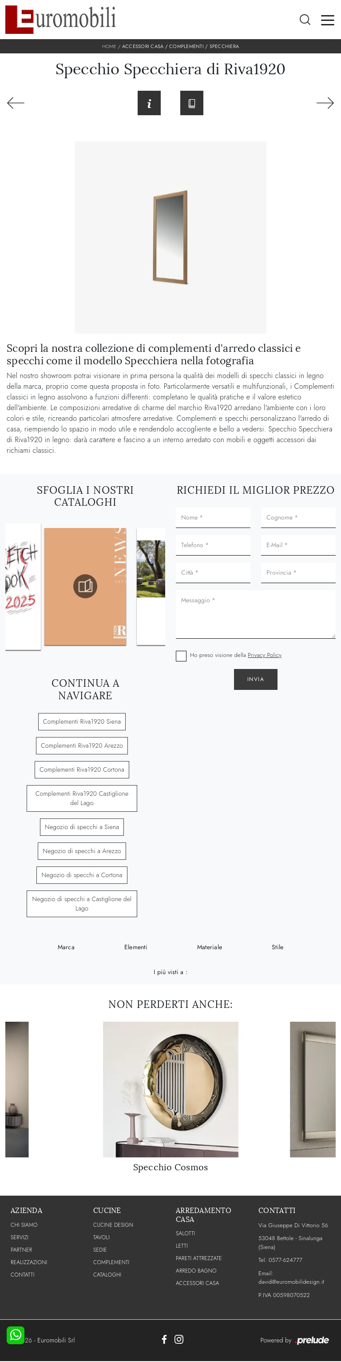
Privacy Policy (265, 656)
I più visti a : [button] (170, 972)
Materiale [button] (209, 947)
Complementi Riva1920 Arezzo (82, 746)
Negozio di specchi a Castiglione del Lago (81, 904)
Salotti (185, 1234)
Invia (256, 680)
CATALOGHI (107, 1275)
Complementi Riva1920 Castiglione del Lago (82, 799)
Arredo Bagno (196, 1272)
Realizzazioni (29, 1263)
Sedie (100, 1250)
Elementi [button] (135, 947)
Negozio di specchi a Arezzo (82, 851)
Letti (182, 1247)
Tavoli (101, 1238)
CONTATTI (23, 1275)
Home (109, 46)
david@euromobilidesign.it (291, 1282)
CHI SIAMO (24, 1225)
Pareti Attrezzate (199, 1259)
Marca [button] (66, 947)
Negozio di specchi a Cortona (81, 875)
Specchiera (224, 46)
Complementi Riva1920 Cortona (82, 770)
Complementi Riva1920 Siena (82, 722)
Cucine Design (113, 1225)
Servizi (19, 1238)
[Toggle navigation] (327, 19)
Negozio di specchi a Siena (82, 827)
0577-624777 (285, 1261)
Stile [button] (277, 947)
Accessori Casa (143, 46)
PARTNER (21, 1250)
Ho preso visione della (236, 656)
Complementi (186, 46)
